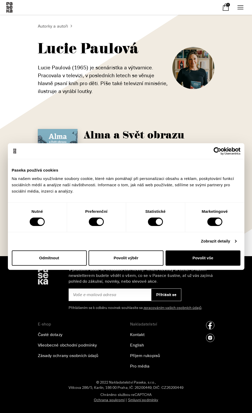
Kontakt (137, 334)
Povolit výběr (126, 258)
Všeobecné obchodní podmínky (67, 345)
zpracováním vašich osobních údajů (172, 308)
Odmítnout (49, 258)
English (137, 345)
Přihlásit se (166, 294)
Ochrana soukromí (109, 400)
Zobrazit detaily (215, 241)
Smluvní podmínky (143, 400)
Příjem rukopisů (145, 355)
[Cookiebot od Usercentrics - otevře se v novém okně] (217, 151)
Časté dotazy (50, 334)
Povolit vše (202, 258)
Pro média (140, 366)
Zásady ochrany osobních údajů (68, 355)
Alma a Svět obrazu (134, 135)
